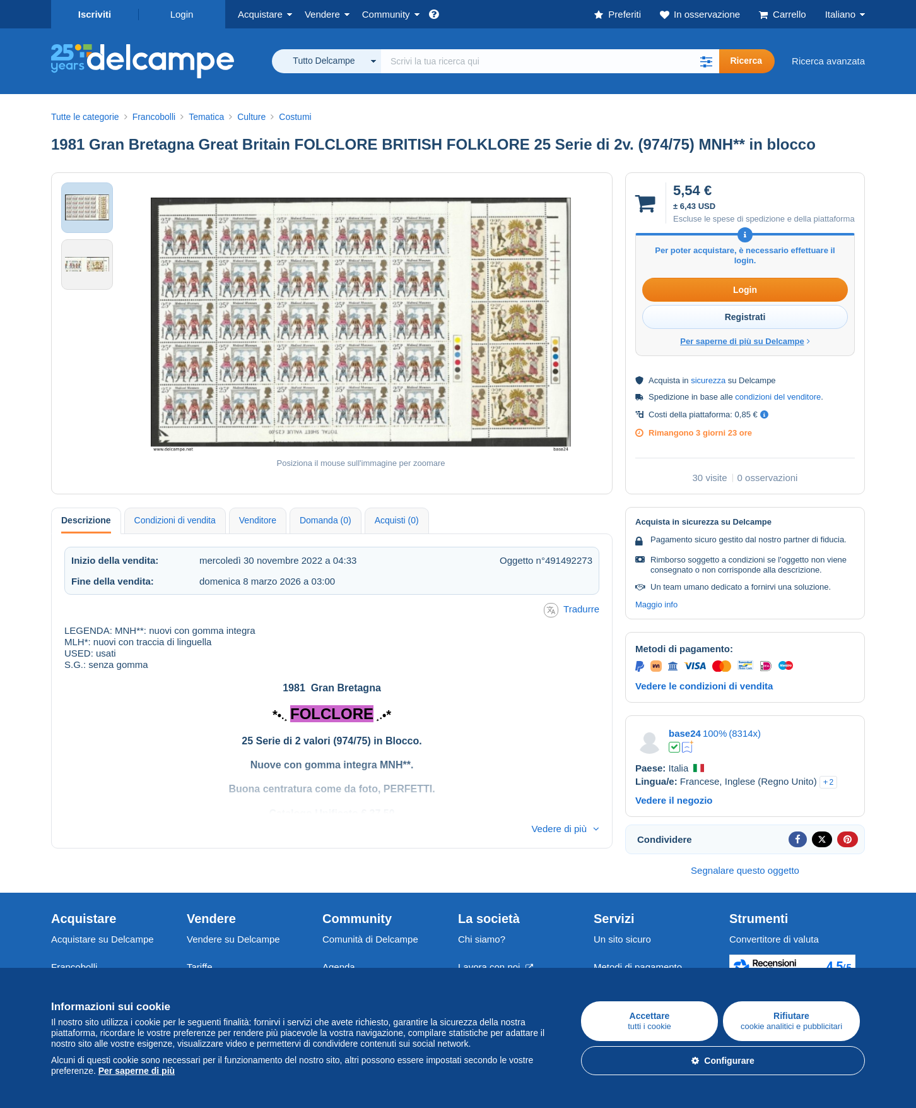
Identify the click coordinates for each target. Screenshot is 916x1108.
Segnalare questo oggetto (745, 870)
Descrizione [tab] (86, 520)
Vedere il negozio (674, 800)
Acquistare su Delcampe (102, 939)
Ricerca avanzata (828, 61)
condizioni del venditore (778, 397)
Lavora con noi (495, 967)
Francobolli (74, 967)
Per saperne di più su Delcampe (745, 341)
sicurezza (708, 380)
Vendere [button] (322, 14)
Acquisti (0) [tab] (397, 520)
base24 (685, 733)
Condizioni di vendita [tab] (175, 520)
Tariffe (200, 967)
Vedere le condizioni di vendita (704, 686)
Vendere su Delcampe (233, 939)
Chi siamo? (481, 939)
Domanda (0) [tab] (325, 520)
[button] (706, 61)
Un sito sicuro (622, 939)
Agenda (338, 967)
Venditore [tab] (257, 520)
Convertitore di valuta (774, 939)
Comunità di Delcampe (370, 939)
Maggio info (656, 604)
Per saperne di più (136, 1071)
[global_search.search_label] (550, 61)
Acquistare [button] (260, 14)
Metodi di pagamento (638, 967)
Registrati (745, 317)
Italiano (840, 14)
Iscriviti (95, 14)
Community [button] (386, 14)
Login (182, 14)
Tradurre (571, 610)
